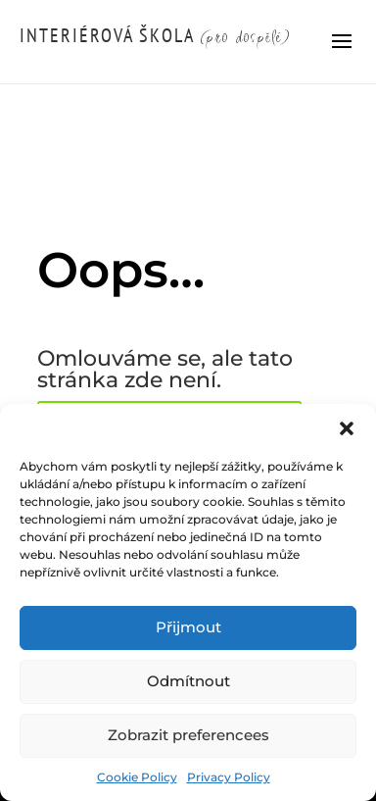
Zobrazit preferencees (188, 735)
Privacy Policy (228, 777)
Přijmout (188, 627)
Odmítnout (188, 681)
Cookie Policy (137, 777)
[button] (346, 428)
